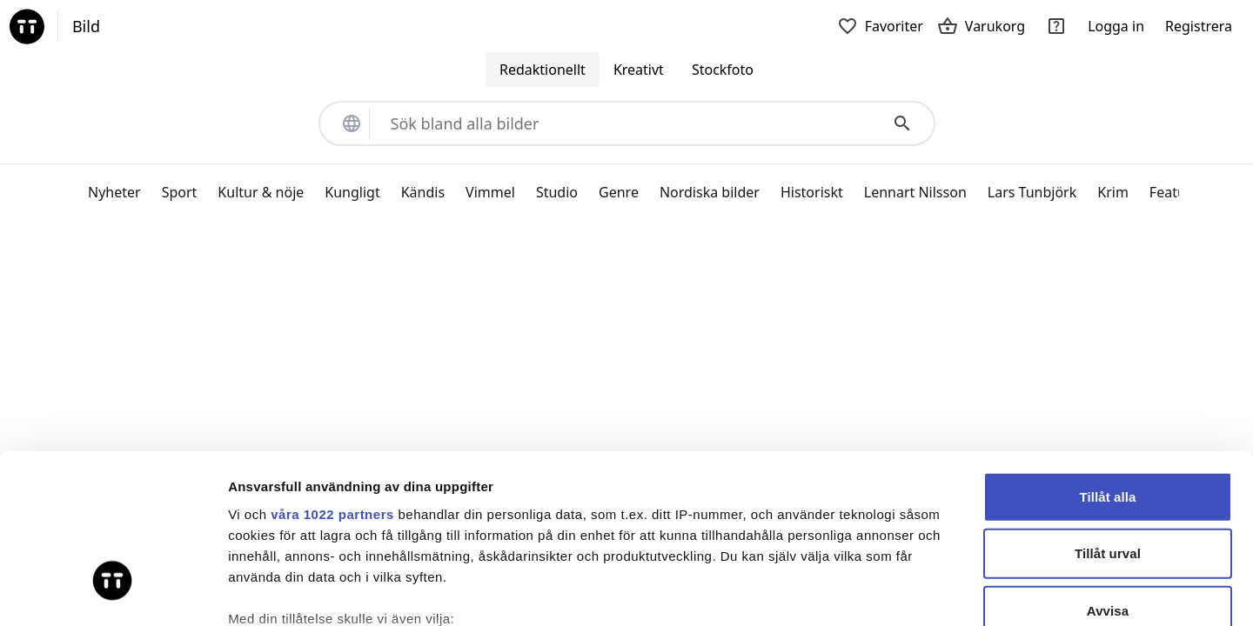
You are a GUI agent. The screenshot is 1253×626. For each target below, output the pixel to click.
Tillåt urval (1108, 417)
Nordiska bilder (710, 192)
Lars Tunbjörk (1032, 192)
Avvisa (1108, 474)
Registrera (1198, 26)
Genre (619, 192)
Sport (180, 192)
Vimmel (490, 192)
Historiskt (812, 192)
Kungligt (352, 192)
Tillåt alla (1107, 360)
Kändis (423, 192)
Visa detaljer (945, 591)
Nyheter (114, 192)
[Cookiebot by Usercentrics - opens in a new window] (113, 592)
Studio (557, 192)
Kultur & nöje (261, 192)
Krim (1113, 192)
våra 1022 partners (332, 377)
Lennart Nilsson (915, 192)
